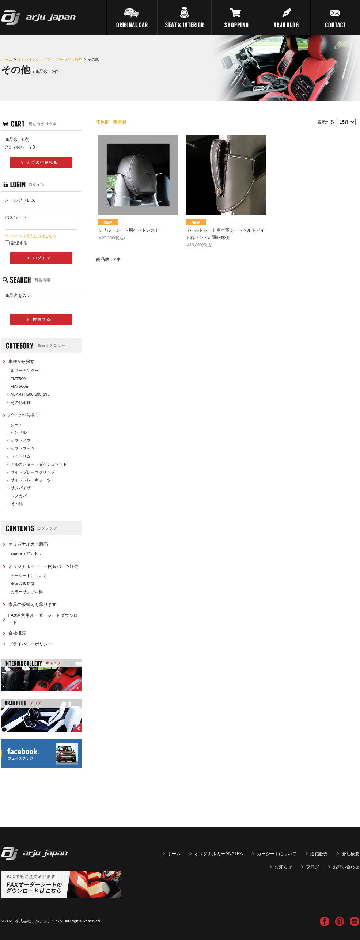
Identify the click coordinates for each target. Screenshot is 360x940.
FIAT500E (20, 386)
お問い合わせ (346, 866)
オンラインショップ (34, 59)
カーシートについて (29, 575)
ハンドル (19, 432)
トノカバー (21, 496)
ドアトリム (21, 456)
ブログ (312, 866)
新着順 (119, 122)
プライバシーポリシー (30, 644)
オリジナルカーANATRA (218, 853)
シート (17, 424)
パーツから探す (69, 59)
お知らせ (283, 866)
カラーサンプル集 (27, 592)
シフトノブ (21, 440)
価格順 (102, 122)
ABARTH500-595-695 (30, 394)
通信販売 (319, 853)
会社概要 (17, 633)
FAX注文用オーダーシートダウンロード (43, 619)
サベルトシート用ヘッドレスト (128, 230)
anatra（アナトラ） (28, 553)
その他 (17, 503)
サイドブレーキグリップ (33, 472)
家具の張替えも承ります (32, 604)
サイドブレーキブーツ (31, 480)
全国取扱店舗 (23, 583)
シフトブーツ (23, 448)
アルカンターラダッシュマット (39, 464)
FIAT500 (18, 378)
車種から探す (21, 361)
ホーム (6, 59)
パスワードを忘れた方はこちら (30, 236)
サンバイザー (23, 488)
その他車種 (21, 402)
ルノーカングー (25, 370)
